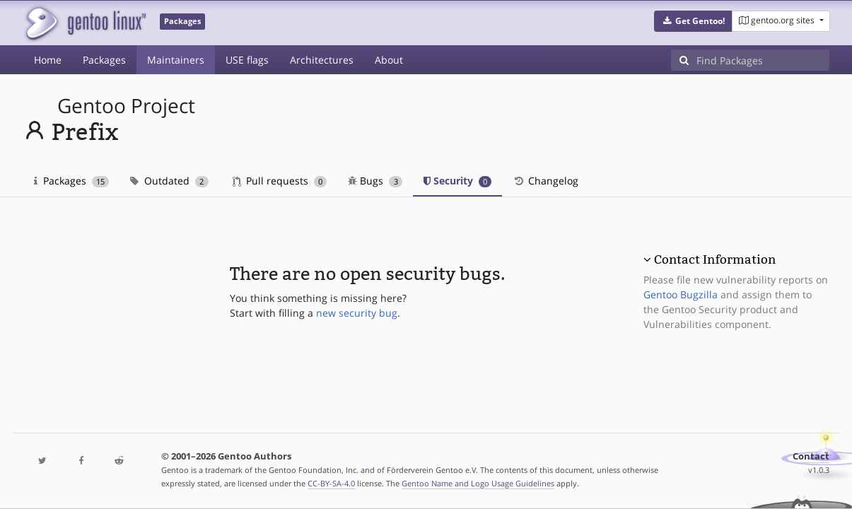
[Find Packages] (762, 60)
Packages (104, 59)
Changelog (545, 180)
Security (458, 180)
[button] (693, 21)
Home (48, 59)
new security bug (356, 313)
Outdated (169, 180)
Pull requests (280, 180)
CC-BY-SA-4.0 (331, 483)
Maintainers (175, 59)
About (389, 59)
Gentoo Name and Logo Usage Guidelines (478, 483)
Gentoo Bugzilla (680, 294)
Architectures (322, 59)
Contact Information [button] (715, 259)
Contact (811, 456)
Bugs (375, 180)
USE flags (247, 59)
